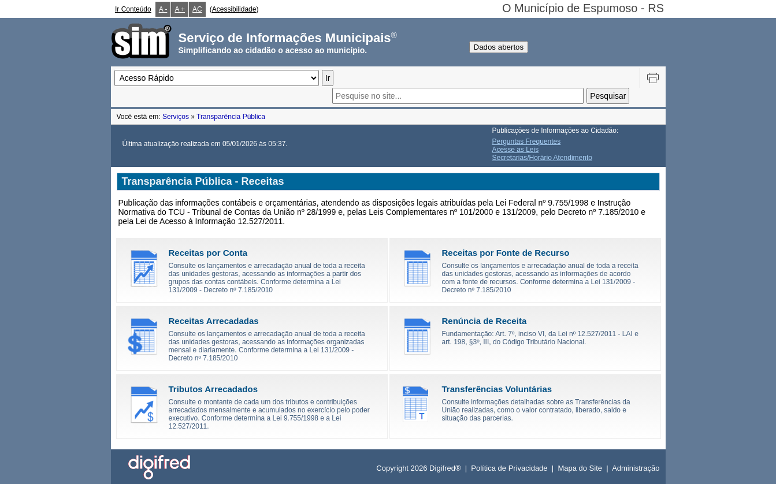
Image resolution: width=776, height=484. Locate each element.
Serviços (175, 117)
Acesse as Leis (515, 150)
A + (179, 9)
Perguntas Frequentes (526, 141)
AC (197, 9)
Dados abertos (499, 47)
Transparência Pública (230, 117)
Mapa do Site (580, 468)
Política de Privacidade (509, 468)
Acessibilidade (234, 9)
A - (163, 9)
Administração (635, 468)
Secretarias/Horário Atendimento (542, 158)
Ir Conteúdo (133, 9)
